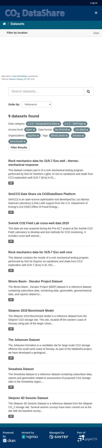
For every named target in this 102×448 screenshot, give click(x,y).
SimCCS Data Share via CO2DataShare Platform (42, 194)
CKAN (9, 440)
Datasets (17, 24)
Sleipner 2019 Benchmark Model (31, 310)
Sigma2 (33, 437)
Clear (96, 33)
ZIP (10, 183)
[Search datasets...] (46, 91)
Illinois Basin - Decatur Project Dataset (35, 281)
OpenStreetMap (20, 76)
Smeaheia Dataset (21, 369)
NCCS (80, 436)
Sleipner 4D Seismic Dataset (28, 398)
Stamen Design (16, 79)
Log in (93, 2)
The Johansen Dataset (24, 339)
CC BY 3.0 (29, 79)
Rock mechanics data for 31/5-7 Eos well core (40, 252)
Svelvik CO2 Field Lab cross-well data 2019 (38, 223)
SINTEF (54, 436)
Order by (13, 104)
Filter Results (19, 147)
